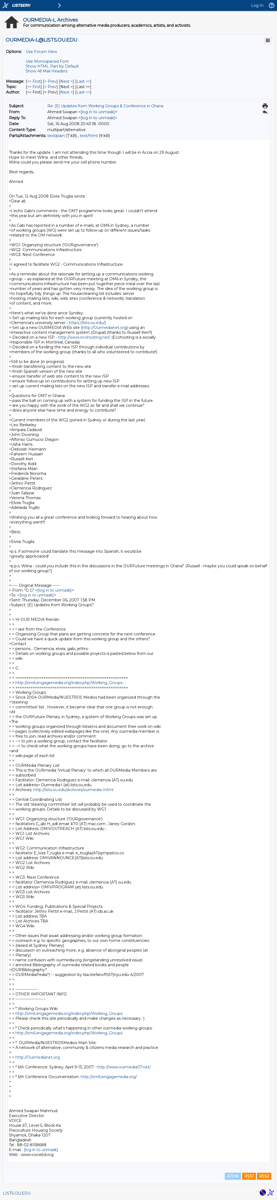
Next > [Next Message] (66, 81)
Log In (257, 5)
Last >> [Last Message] (83, 81)
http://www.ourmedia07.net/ (124, 1067)
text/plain (56, 135)
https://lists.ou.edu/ (87, 322)
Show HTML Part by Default (52, 66)
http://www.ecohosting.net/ (84, 337)
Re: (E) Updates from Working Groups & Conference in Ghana (105, 106)
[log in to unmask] (98, 111)
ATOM (233, 1176)
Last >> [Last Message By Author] (83, 92)
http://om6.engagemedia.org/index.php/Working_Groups (69, 682)
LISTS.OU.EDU (17, 1193)
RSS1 (249, 1176)
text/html (89, 135)
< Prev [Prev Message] (50, 81)
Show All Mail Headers (46, 71)
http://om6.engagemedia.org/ (109, 1076)
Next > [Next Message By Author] (66, 92)
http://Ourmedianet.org (104, 327)
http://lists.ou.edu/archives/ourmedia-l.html (73, 789)
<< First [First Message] (34, 81)
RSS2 (264, 1176)
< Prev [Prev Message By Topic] (50, 86)
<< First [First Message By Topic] (34, 86)
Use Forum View (41, 51)
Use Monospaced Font (47, 61)
